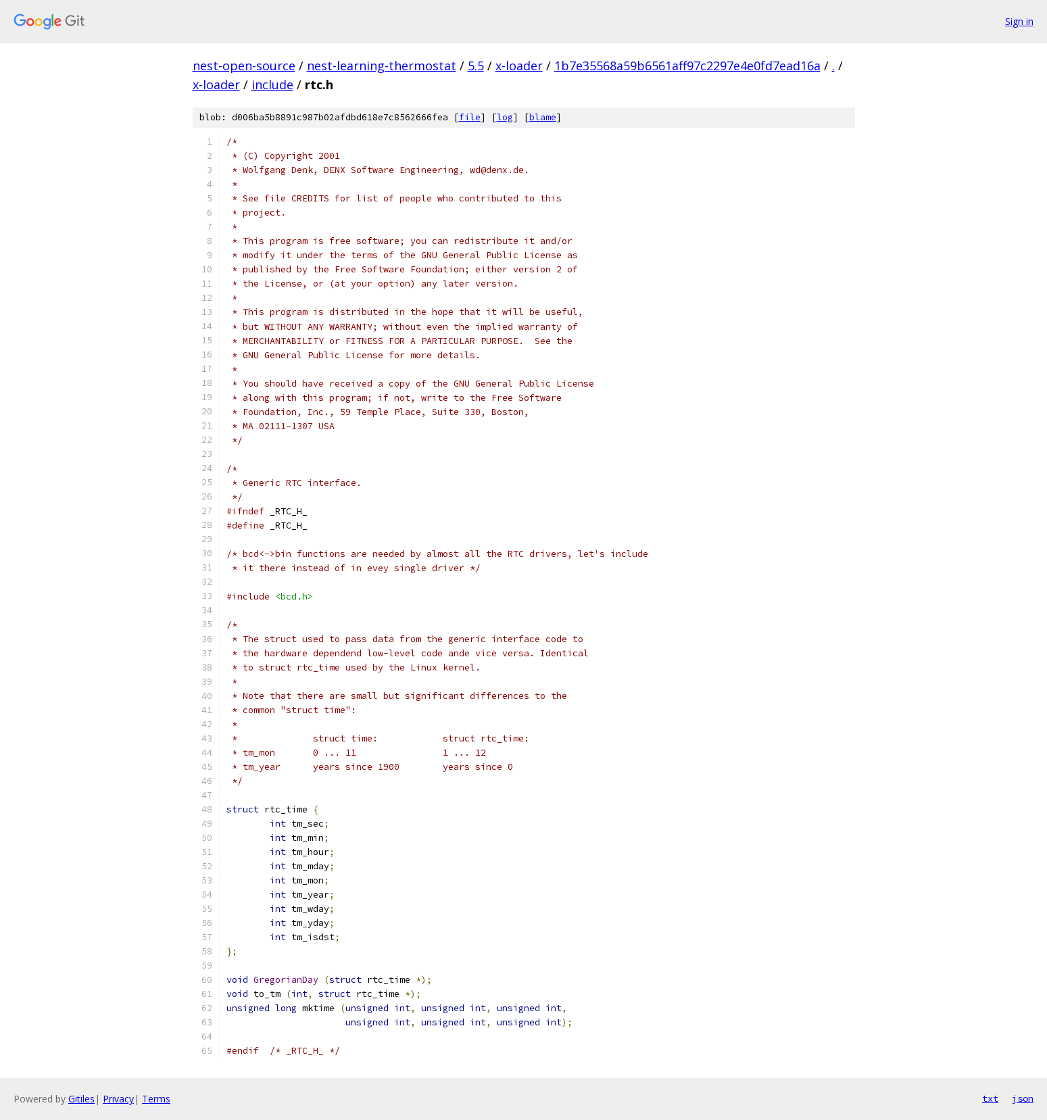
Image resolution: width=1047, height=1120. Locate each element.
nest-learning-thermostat (381, 65)
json (1022, 1098)
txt (990, 1098)
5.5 (476, 65)
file (470, 117)
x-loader (519, 65)
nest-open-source (244, 65)
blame (542, 117)
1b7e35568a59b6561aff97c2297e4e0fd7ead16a (687, 65)
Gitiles (81, 1098)
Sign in (1019, 21)
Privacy (118, 1098)
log (505, 117)
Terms (156, 1098)
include (272, 84)
